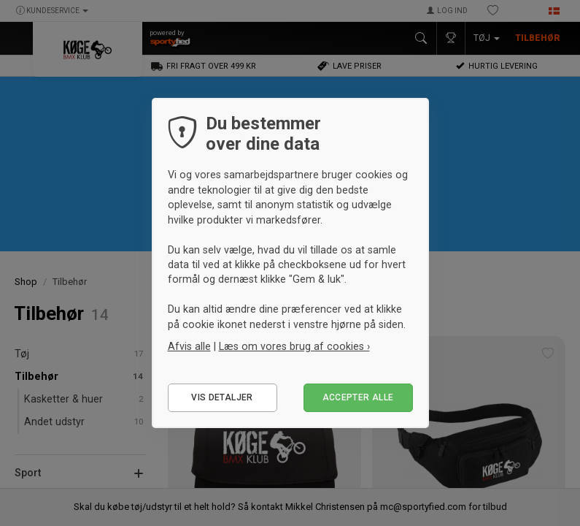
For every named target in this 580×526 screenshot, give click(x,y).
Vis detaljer (221, 397)
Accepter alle (358, 397)
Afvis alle (189, 346)
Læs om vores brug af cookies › (294, 346)
